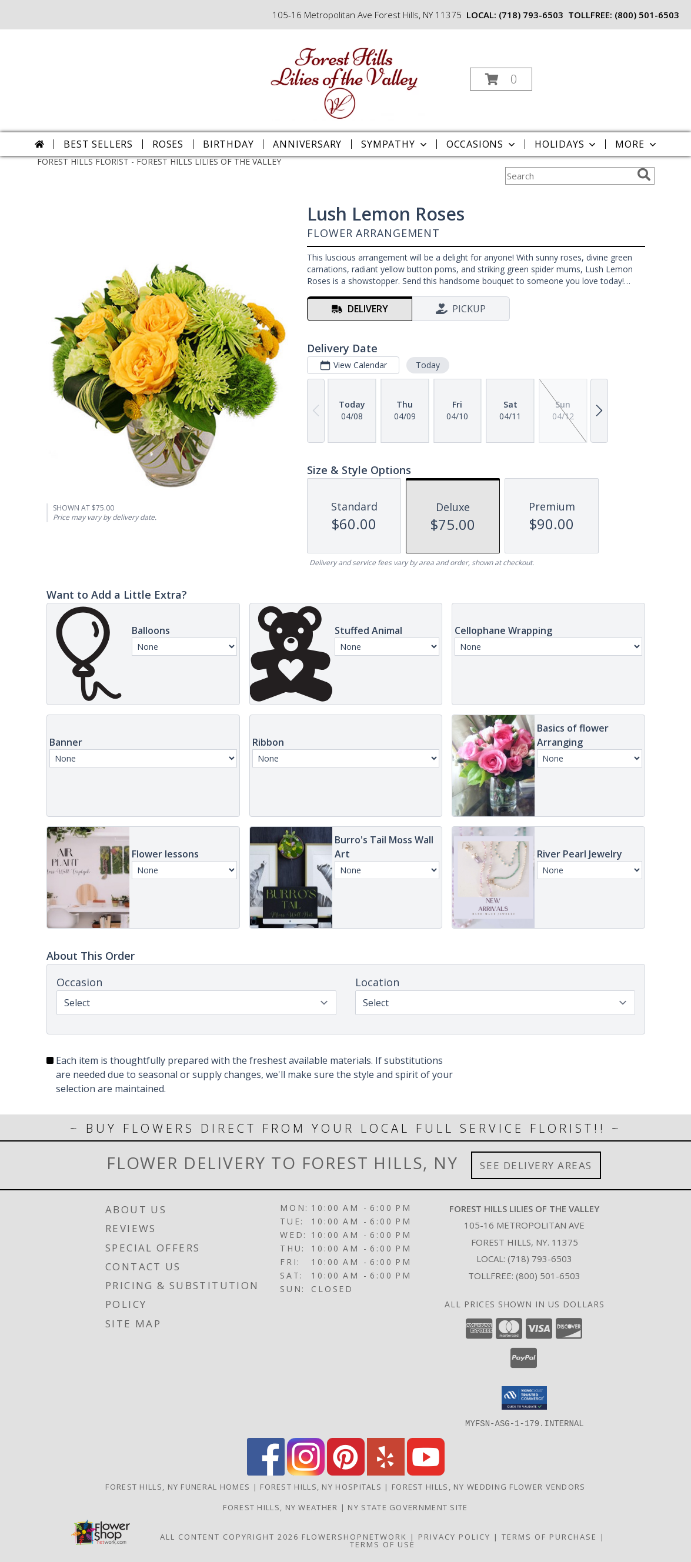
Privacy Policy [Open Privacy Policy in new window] (454, 1536)
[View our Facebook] (266, 1471)
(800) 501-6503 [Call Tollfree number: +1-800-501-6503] (548, 1275)
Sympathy (395, 144)
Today (427, 365)
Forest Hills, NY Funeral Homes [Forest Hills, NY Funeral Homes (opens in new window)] (177, 1486)
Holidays (566, 144)
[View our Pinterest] (346, 1471)
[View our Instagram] (306, 1471)
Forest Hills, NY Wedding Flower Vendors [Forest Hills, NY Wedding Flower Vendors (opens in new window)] (489, 1486)
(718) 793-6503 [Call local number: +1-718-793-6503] (531, 15)
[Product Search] (569, 176)
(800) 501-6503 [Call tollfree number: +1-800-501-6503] (647, 15)
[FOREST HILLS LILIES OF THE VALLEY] (344, 75)
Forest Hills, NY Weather (280, 1506)
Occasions (482, 144)
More (636, 144)
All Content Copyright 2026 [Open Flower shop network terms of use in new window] (229, 1536)
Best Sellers (98, 144)
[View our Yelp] (386, 1471)
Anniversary (307, 144)
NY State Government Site (408, 1506)
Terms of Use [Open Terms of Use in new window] (382, 1543)
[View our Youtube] (426, 1471)
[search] (644, 175)
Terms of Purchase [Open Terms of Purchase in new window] (549, 1536)
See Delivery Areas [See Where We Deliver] (536, 1165)
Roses (167, 144)
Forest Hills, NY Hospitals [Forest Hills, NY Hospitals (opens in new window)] (321, 1486)
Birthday (228, 144)
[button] (501, 79)
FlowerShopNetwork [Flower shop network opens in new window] (354, 1536)
